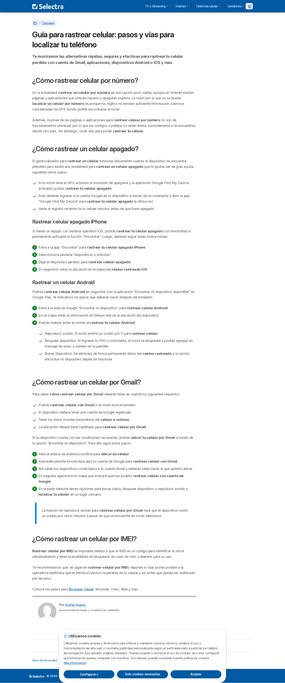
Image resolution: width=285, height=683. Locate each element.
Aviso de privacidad (44, 660)
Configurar (89, 674)
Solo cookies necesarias (142, 674)
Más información (75, 663)
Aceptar (195, 674)
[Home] (35, 23)
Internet (182, 6)
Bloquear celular (81, 589)
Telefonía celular (208, 6)
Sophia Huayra (75, 605)
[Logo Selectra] (47, 6)
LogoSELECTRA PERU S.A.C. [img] (36, 676)
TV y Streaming (156, 6)
